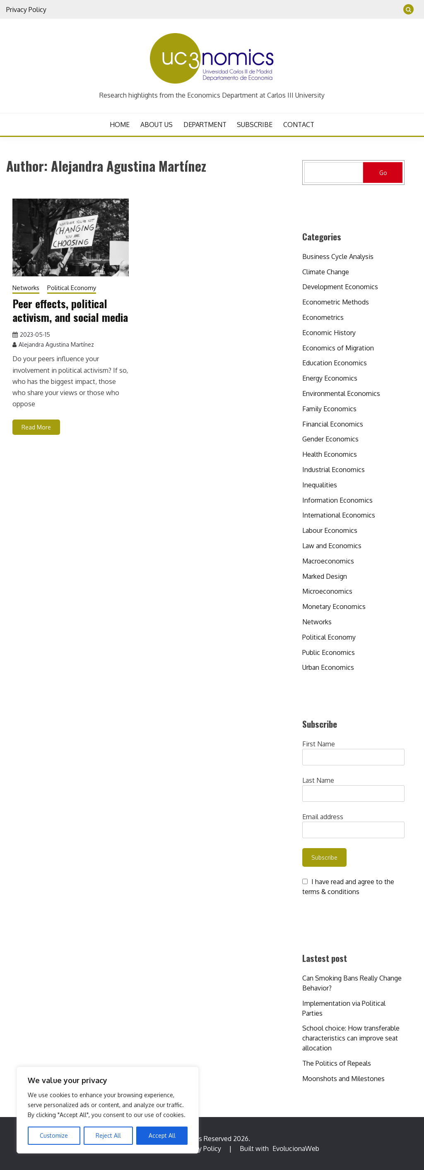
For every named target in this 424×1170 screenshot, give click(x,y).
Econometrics (323, 317)
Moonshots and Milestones (343, 1078)
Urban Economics (328, 667)
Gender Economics (330, 439)
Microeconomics (327, 591)
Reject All (108, 1135)
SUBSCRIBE (254, 124)
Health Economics (329, 454)
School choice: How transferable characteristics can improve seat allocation (351, 1038)
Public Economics (328, 652)
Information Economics (337, 500)
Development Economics (340, 287)
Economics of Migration (338, 348)
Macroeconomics (328, 561)
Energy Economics (329, 378)
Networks (25, 288)
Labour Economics (329, 530)
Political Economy (71, 288)
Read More (36, 427)
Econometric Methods (335, 302)
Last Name (318, 780)
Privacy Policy (26, 9)
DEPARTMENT (204, 124)
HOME (120, 124)
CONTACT (298, 124)
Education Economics (334, 363)
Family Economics (329, 409)
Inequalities (319, 485)
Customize (54, 1135)
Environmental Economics (341, 393)
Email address (322, 817)
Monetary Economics (334, 606)
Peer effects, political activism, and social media (70, 310)
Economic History (329, 332)
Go (383, 172)
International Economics (338, 515)
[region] (108, 1110)
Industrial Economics (333, 469)
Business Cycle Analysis (337, 256)
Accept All (162, 1135)
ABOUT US (156, 124)
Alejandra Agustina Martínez (56, 344)
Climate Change (325, 272)
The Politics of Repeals (336, 1063)
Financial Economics (332, 424)
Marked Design (324, 576)
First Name (318, 744)
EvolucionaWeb (295, 1148)
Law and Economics (331, 546)
